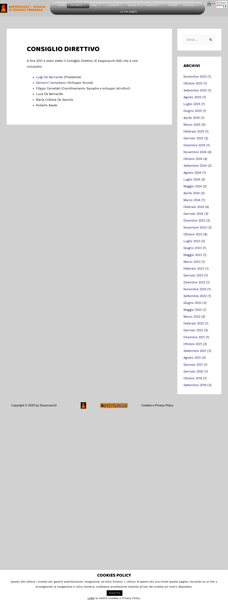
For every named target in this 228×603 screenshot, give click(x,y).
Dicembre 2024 (194, 145)
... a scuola (114, 5)
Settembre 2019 (194, 385)
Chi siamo (78, 5)
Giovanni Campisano (51, 82)
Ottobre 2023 (192, 234)
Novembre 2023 (195, 227)
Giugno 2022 (192, 303)
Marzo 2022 (191, 316)
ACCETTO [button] (114, 593)
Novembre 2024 (195, 152)
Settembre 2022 (195, 296)
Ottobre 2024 (192, 159)
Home (61, 5)
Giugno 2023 (192, 248)
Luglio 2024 (191, 179)
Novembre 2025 (195, 76)
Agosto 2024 (192, 172)
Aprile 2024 (191, 193)
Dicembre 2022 (194, 282)
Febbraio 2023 (193, 268)
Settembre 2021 (194, 351)
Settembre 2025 (195, 90)
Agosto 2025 (192, 97)
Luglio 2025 (191, 104)
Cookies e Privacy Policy (157, 405)
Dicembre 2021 (194, 337)
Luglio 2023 (191, 241)
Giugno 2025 (192, 111)
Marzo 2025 (191, 124)
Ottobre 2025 (192, 83)
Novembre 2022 (194, 289)
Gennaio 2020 (193, 371)
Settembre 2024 (195, 165)
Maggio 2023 (192, 255)
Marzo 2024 (191, 200)
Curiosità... (191, 5)
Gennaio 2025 (193, 138)
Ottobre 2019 (192, 378)
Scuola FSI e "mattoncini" (145, 5)
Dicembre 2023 (194, 220)
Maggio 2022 (192, 310)
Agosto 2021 (192, 357)
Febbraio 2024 (193, 207)
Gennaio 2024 (193, 213)
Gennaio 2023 (193, 275)
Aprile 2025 (191, 118)
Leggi (91, 598)
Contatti (173, 5)
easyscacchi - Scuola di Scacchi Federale (27, 8)
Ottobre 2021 (192, 344)
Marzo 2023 (191, 261)
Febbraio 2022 (193, 323)
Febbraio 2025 (193, 131)
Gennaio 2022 (193, 330)
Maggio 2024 (192, 186)
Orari (95, 5)
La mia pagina (128, 11)
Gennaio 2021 (193, 364)
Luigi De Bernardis (49, 77)
